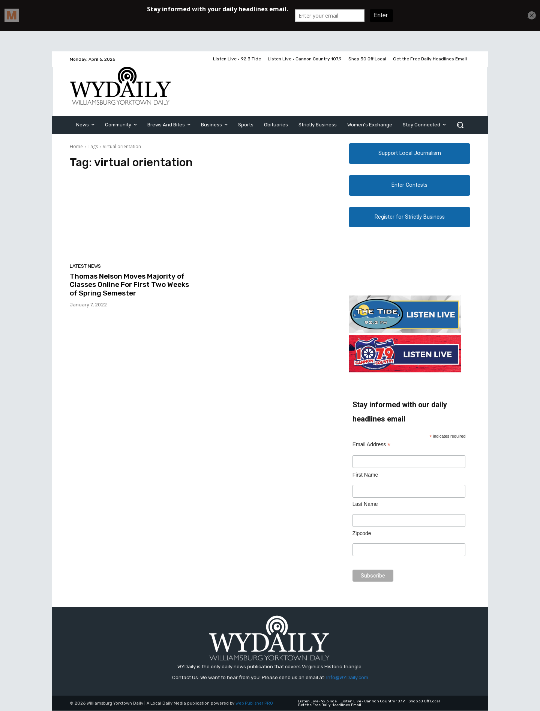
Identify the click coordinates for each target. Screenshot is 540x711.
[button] (460, 125)
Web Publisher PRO (254, 703)
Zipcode (361, 534)
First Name (365, 475)
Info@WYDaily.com (347, 677)
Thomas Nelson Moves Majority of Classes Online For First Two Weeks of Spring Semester (129, 285)
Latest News (85, 266)
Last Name (365, 504)
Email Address (371, 444)
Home (76, 146)
